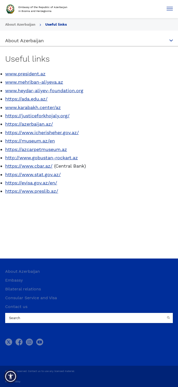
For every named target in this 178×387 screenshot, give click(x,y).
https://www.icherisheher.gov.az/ (42, 132)
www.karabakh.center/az (33, 107)
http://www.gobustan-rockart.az (41, 157)
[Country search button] (169, 318)
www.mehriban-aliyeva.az (34, 82)
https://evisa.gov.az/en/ (31, 182)
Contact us (16, 306)
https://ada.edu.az (25, 99)
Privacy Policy (12, 381)
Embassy (14, 280)
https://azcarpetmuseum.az (36, 149)
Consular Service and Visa (31, 297)
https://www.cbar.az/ (29, 166)
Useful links (56, 24)
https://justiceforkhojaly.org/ (37, 115)
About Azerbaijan (22, 271)
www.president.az (25, 73)
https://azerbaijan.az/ (29, 124)
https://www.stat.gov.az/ (33, 174)
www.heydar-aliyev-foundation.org (44, 90)
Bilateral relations (23, 288)
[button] (10, 376)
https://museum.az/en (30, 141)
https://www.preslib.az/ (31, 191)
